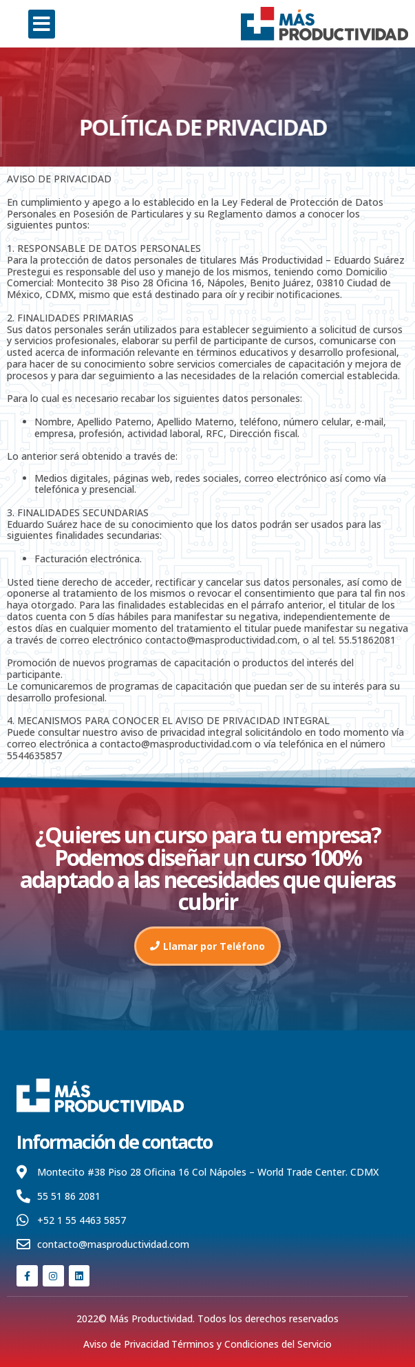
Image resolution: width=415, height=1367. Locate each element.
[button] (41, 24)
